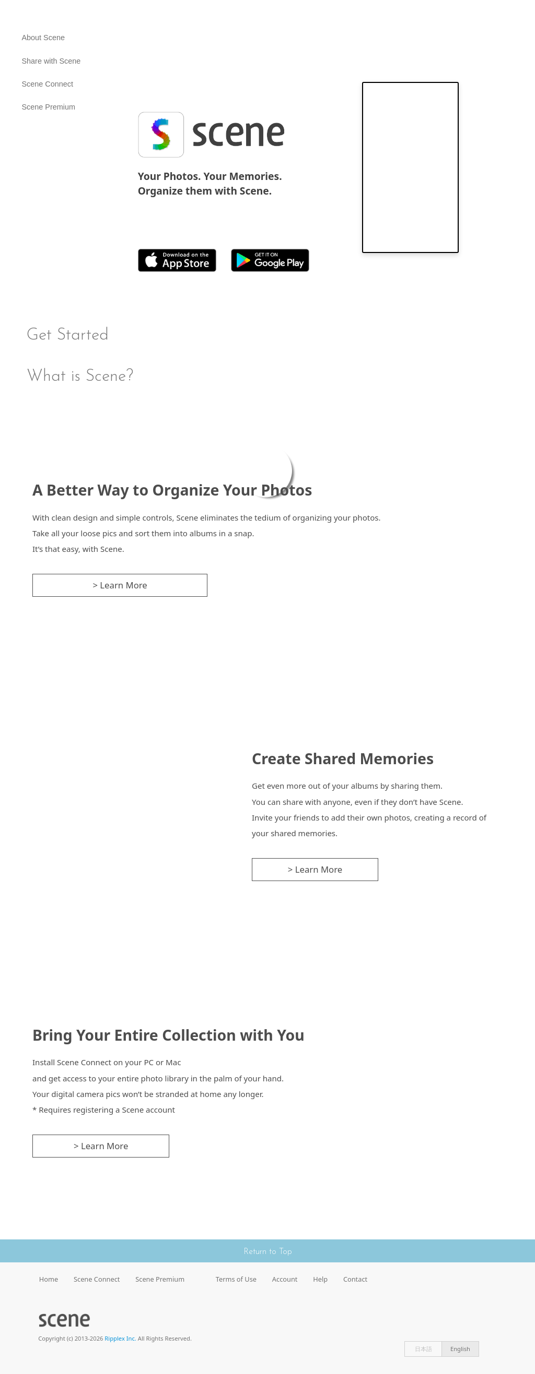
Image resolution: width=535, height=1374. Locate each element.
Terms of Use (236, 1279)
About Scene (43, 37)
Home (48, 1279)
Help (320, 1279)
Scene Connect (47, 84)
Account (285, 1279)
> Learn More (119, 585)
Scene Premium (48, 107)
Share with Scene (51, 61)
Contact (355, 1279)
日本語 (423, 1349)
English (460, 1349)
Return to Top (267, 1252)
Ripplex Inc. (120, 1338)
